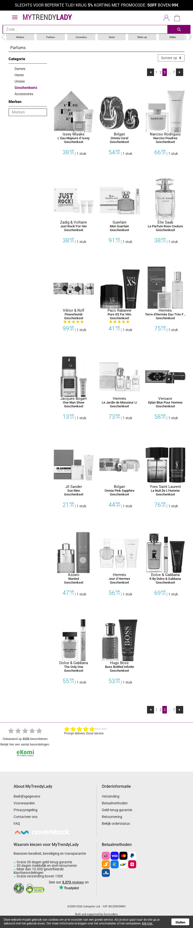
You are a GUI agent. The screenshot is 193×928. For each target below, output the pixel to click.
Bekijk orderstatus (116, 824)
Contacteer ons (25, 817)
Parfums (50, 36)
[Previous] (150, 72)
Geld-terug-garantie (117, 810)
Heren (112, 36)
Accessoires (24, 94)
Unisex (20, 81)
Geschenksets (26, 87)
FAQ (17, 824)
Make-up (142, 36)
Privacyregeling (25, 810)
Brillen (173, 36)
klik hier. (147, 923)
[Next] (179, 72)
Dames (20, 68)
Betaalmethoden (115, 803)
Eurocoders (111, 914)
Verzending (110, 796)
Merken (20, 36)
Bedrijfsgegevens (27, 796)
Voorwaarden (24, 803)
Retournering (112, 817)
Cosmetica (81, 36)
